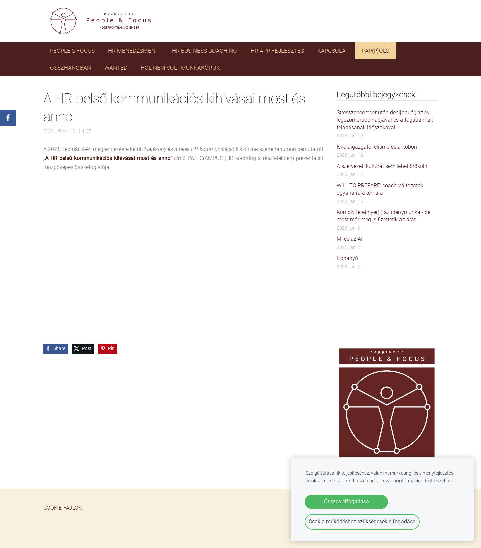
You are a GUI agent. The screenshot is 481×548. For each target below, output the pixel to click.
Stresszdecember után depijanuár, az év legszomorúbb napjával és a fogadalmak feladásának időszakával (385, 120)
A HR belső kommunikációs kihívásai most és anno (107, 158)
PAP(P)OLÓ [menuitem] (376, 50)
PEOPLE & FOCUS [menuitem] (72, 50)
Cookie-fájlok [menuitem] (62, 508)
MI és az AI (349, 239)
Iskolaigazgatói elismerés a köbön (377, 147)
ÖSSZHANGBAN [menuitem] (70, 67)
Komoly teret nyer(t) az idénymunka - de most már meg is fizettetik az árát (383, 216)
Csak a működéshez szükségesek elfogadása (362, 521)
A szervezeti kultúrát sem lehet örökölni (383, 166)
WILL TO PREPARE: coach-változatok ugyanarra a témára (380, 189)
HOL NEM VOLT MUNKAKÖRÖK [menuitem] (180, 67)
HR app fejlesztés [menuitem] (277, 50)
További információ (401, 481)
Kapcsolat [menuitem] (333, 50)
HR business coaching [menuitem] (204, 50)
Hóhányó (347, 258)
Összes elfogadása (346, 501)
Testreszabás (438, 481)
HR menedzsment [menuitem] (133, 50)
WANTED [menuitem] (115, 67)
